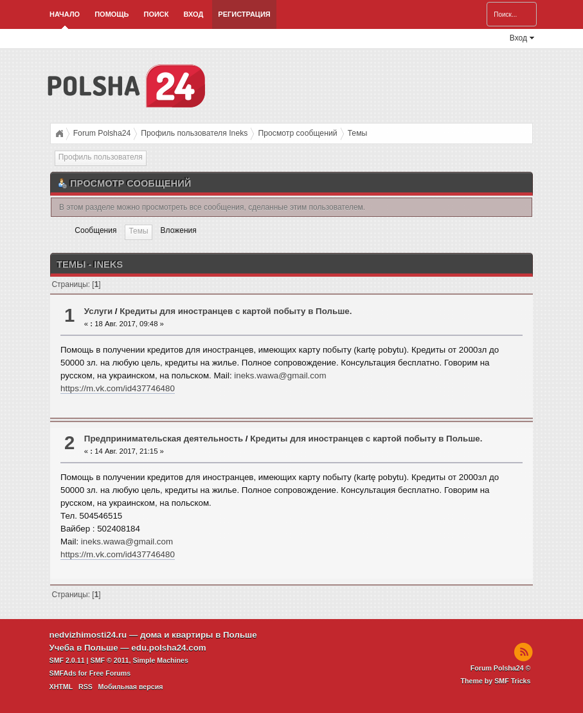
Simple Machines (160, 660)
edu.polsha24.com (168, 648)
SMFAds (62, 673)
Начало (64, 14)
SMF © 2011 (110, 660)
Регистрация (244, 14)
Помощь (111, 14)
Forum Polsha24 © (501, 668)
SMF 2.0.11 (67, 660)
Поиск (155, 14)
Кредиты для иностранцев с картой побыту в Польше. (236, 311)
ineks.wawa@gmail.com (280, 375)
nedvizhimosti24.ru (88, 635)
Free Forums (110, 673)
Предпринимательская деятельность (163, 438)
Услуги (98, 311)
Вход (194, 14)
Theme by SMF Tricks (496, 681)
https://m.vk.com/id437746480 (117, 388)
